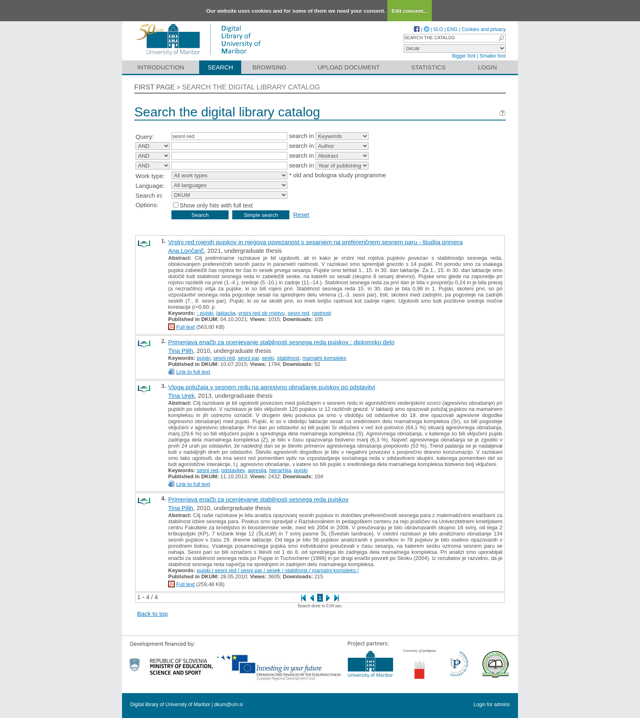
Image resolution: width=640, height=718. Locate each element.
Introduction (160, 67)
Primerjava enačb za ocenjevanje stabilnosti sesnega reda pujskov (258, 499)
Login (487, 67)
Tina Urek (181, 395)
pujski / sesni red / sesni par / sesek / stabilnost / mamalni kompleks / (278, 570)
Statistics (428, 67)
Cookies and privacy (484, 29)
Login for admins (491, 704)
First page (154, 87)
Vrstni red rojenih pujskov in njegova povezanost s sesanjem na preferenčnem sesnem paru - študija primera (315, 242)
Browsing (269, 67)
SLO (438, 29)
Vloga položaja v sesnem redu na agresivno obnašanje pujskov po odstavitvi (271, 387)
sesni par (248, 358)
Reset (301, 214)
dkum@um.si (228, 704)
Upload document (349, 67)
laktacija (226, 313)
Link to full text (193, 372)
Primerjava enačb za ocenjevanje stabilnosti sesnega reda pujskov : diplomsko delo (281, 342)
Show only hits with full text (216, 205)
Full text (185, 327)
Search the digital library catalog (251, 87)
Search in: (149, 195)
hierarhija (280, 470)
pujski (203, 358)
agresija (257, 470)
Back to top (152, 613)
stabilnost (288, 358)
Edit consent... (409, 11)
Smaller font (493, 56)
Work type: (150, 175)
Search (220, 67)
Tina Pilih (180, 350)
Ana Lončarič (186, 250)
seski (268, 358)
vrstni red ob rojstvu (261, 313)
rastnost (321, 313)
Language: (150, 185)
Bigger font (464, 56)
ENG (452, 29)
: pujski (205, 313)
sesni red (298, 313)
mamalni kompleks (324, 358)
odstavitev (233, 470)
